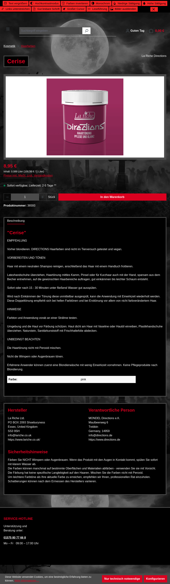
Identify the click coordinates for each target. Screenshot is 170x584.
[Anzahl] (25, 199)
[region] (85, 120)
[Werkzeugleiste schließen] (154, 9)
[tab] (16, 224)
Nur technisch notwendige (122, 578)
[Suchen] (86, 33)
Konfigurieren (155, 578)
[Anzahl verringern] (7, 199)
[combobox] (50, 33)
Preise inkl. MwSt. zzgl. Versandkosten (28, 178)
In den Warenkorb (112, 199)
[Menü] (8, 31)
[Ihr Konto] (135, 33)
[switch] (16, 3)
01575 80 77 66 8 (15, 537)
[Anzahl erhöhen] (42, 199)
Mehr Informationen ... (27, 580)
